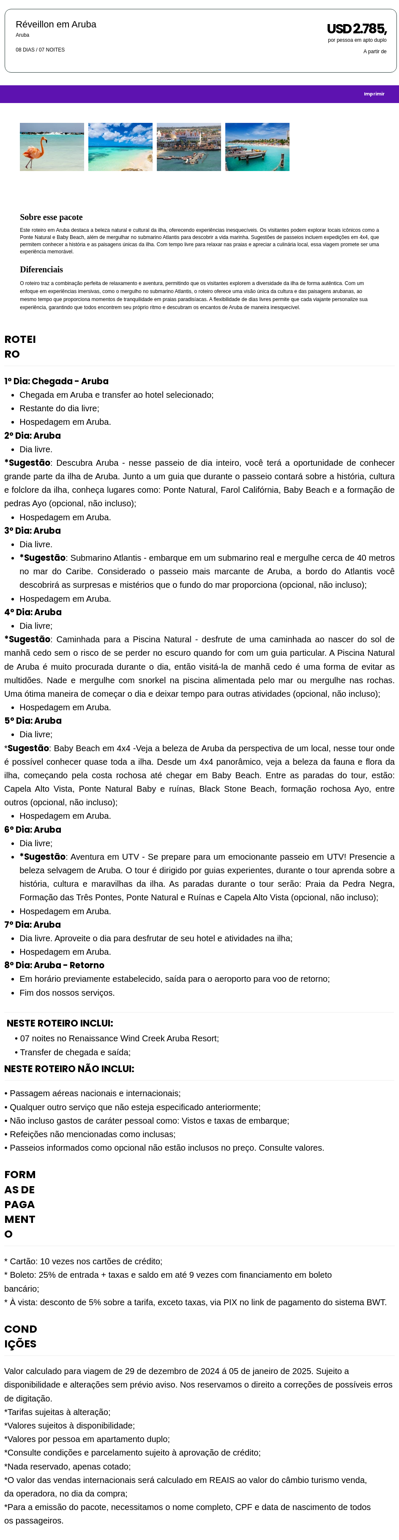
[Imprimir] (374, 93)
